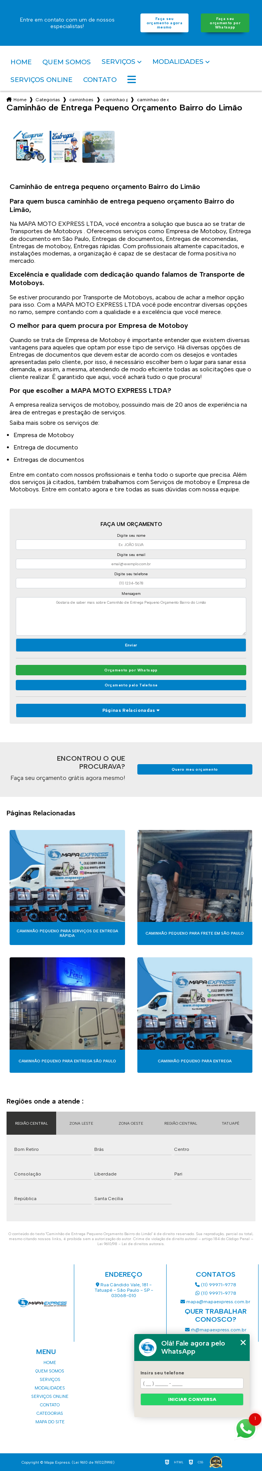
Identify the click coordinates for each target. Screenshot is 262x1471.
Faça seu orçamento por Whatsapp (225, 23)
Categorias (48, 99)
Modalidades (178, 61)
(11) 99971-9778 (215, 1284)
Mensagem (131, 593)
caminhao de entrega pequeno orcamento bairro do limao (153, 99)
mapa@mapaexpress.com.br (215, 1301)
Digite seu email (131, 555)
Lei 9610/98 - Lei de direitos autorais (130, 1243)
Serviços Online (41, 79)
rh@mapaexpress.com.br (215, 1329)
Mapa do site (50, 1421)
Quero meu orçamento (195, 769)
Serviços (118, 61)
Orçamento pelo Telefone (131, 685)
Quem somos (66, 61)
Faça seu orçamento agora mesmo (165, 23)
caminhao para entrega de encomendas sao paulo (115, 99)
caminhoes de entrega (81, 99)
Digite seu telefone (131, 574)
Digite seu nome (131, 535)
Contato (100, 79)
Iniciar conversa (192, 1399)
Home (21, 61)
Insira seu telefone (162, 1373)
